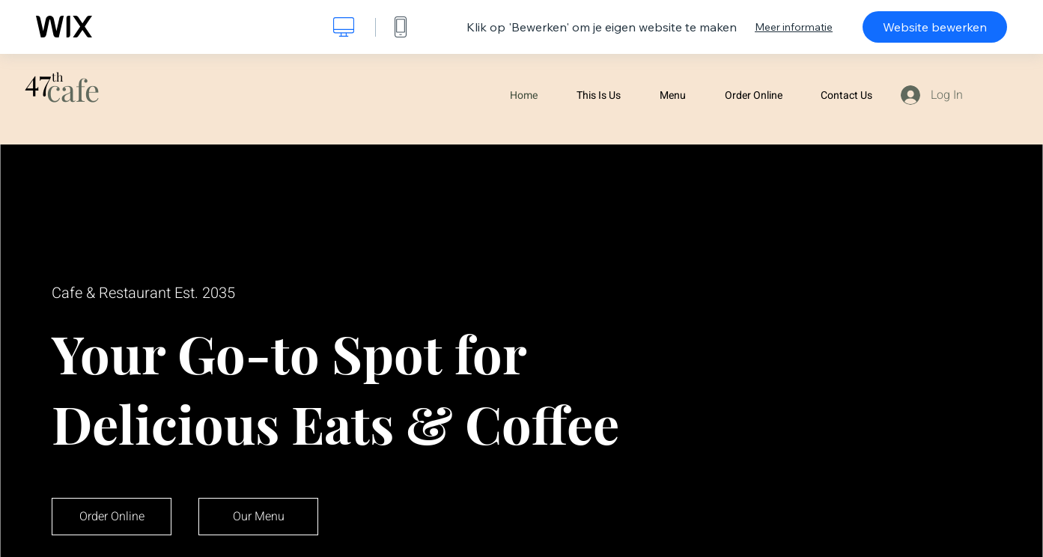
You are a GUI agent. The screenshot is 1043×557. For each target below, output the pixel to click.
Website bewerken (935, 26)
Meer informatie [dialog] (794, 27)
